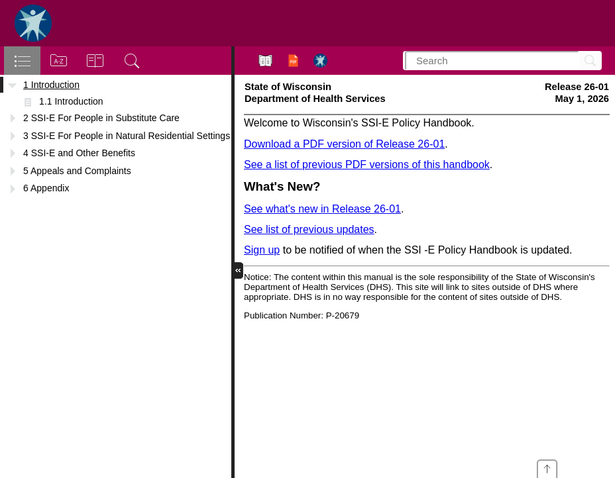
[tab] (22, 60)
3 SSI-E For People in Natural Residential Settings (126, 135)
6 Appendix (46, 188)
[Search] (588, 61)
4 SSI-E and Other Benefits (79, 153)
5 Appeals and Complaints (77, 171)
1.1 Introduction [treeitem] (71, 101)
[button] (240, 270)
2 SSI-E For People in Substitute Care (101, 118)
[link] (547, 466)
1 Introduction (51, 84)
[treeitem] (115, 85)
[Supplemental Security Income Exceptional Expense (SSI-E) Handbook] (427, 259)
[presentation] (547, 466)
